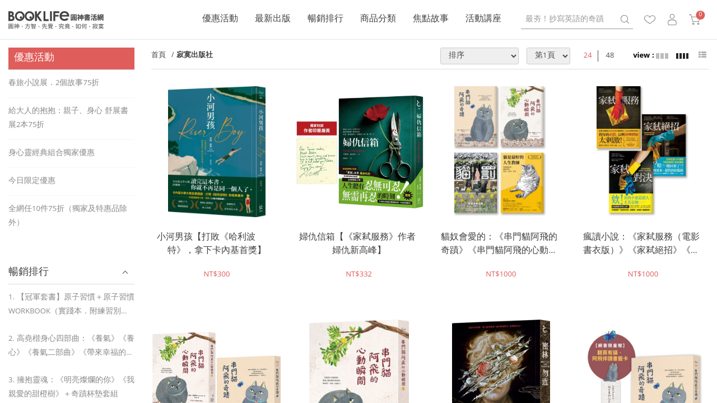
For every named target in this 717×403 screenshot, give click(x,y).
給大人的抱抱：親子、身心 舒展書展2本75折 (68, 118)
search (624, 20)
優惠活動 (220, 19)
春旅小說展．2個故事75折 (53, 83)
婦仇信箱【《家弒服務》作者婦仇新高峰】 (357, 244)
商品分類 (378, 19)
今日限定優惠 (31, 181)
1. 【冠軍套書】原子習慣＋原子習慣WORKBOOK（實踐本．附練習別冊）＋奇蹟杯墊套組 (71, 305)
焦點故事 (431, 19)
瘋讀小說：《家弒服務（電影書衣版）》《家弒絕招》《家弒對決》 (641, 244)
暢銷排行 (325, 19)
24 (588, 56)
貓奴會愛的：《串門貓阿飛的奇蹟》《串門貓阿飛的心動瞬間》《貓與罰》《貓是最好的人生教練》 (499, 244)
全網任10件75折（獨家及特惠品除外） (67, 216)
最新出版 (273, 19)
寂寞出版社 (194, 56)
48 (610, 56)
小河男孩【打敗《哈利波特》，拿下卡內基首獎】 (211, 244)
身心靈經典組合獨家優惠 (51, 153)
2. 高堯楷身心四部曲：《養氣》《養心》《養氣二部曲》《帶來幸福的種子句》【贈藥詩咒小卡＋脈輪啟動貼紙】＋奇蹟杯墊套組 (71, 346)
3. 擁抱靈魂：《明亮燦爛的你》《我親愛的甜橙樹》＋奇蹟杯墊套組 (71, 387)
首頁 (158, 56)
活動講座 (483, 19)
